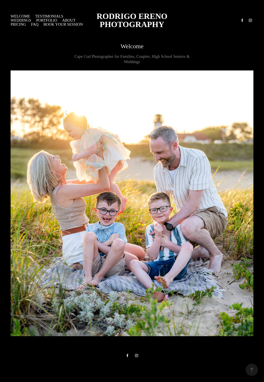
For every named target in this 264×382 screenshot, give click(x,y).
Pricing (18, 24)
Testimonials (49, 16)
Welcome (20, 16)
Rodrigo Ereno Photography (158, 20)
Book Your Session (63, 24)
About (68, 20)
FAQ (34, 24)
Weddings (21, 20)
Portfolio (46, 20)
